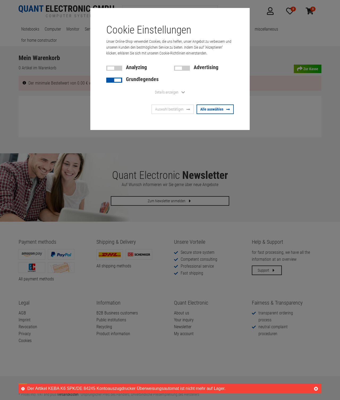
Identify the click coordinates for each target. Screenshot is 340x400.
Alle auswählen (215, 109)
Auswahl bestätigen (172, 109)
